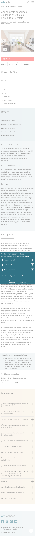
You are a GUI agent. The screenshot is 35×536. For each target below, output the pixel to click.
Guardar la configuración (9, 276)
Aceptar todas (26, 276)
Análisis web (8, 265)
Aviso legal (23, 282)
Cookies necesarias (10, 260)
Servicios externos (10, 270)
